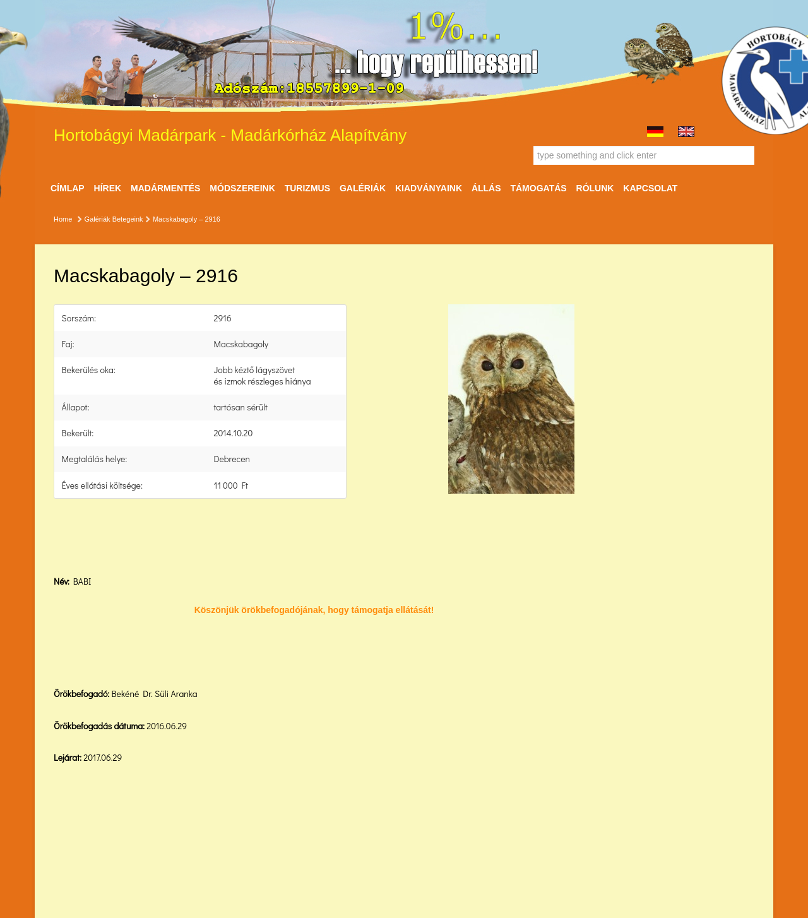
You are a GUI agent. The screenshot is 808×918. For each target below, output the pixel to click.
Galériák (363, 188)
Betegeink (127, 219)
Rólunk (595, 188)
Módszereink (242, 188)
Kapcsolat (650, 188)
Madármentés (165, 188)
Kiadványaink (428, 188)
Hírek (108, 188)
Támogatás (538, 188)
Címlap (67, 188)
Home (63, 219)
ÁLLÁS (486, 188)
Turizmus (307, 188)
